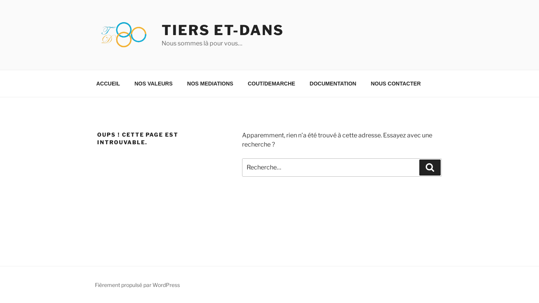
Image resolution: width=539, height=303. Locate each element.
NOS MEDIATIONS (210, 84)
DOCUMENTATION (333, 84)
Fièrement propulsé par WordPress (137, 285)
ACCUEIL (108, 84)
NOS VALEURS (154, 84)
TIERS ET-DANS (223, 30)
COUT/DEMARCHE (271, 84)
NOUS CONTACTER (396, 84)
